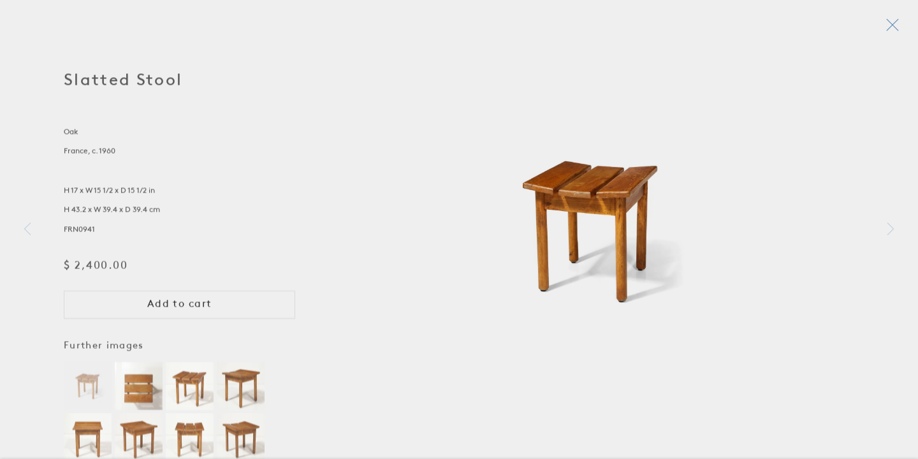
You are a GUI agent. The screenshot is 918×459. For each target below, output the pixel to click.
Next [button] (890, 229)
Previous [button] (27, 229)
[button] (88, 389)
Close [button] (891, 28)
